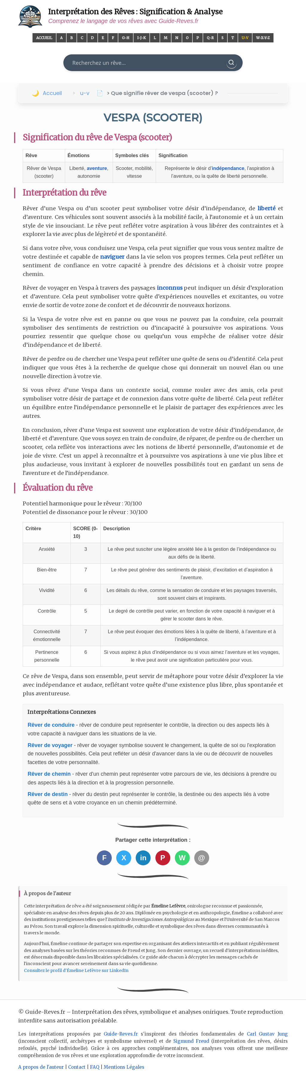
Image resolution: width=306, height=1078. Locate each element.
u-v (84, 93)
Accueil (44, 38)
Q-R (210, 38)
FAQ (94, 1067)
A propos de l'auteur (41, 1067)
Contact (76, 1067)
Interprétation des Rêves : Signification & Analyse (135, 11)
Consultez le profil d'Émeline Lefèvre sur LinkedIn (76, 970)
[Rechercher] (232, 62)
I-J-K (141, 38)
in (143, 858)
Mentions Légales (124, 1067)
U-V (245, 38)
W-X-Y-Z (263, 38)
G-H (125, 38)
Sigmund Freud (191, 1041)
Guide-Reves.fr (121, 1034)
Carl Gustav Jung (267, 1034)
